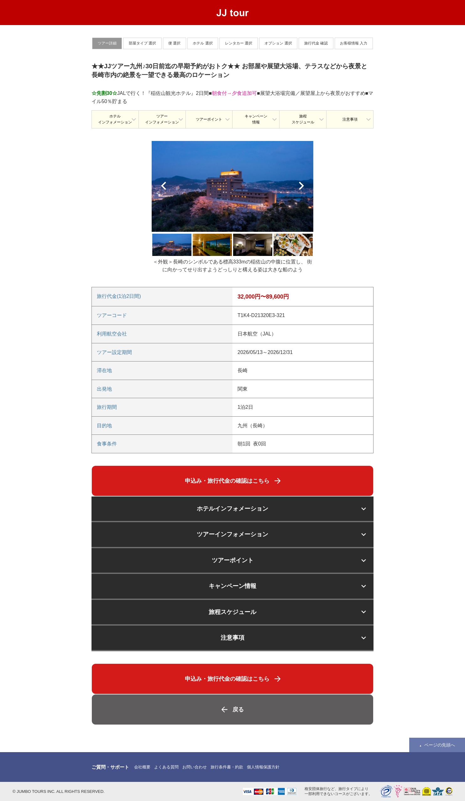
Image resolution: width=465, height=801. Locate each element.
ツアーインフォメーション (162, 119)
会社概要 (142, 767)
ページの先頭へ (439, 744)
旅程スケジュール (303, 119)
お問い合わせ (194, 767)
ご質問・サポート (110, 767)
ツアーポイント (209, 119)
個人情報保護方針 (263, 767)
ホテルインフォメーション (115, 119)
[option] (232, 186)
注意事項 (350, 119)
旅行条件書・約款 (227, 767)
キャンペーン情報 (256, 119)
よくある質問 (166, 767)
